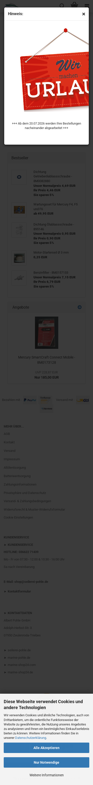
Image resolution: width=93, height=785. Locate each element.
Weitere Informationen (47, 775)
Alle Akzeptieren (46, 748)
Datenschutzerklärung (30, 738)
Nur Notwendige (46, 762)
